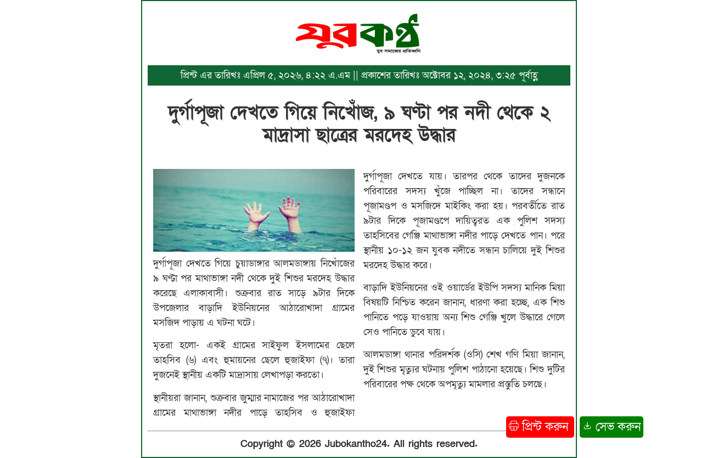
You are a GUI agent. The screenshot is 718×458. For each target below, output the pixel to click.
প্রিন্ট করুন (540, 427)
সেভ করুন (611, 427)
